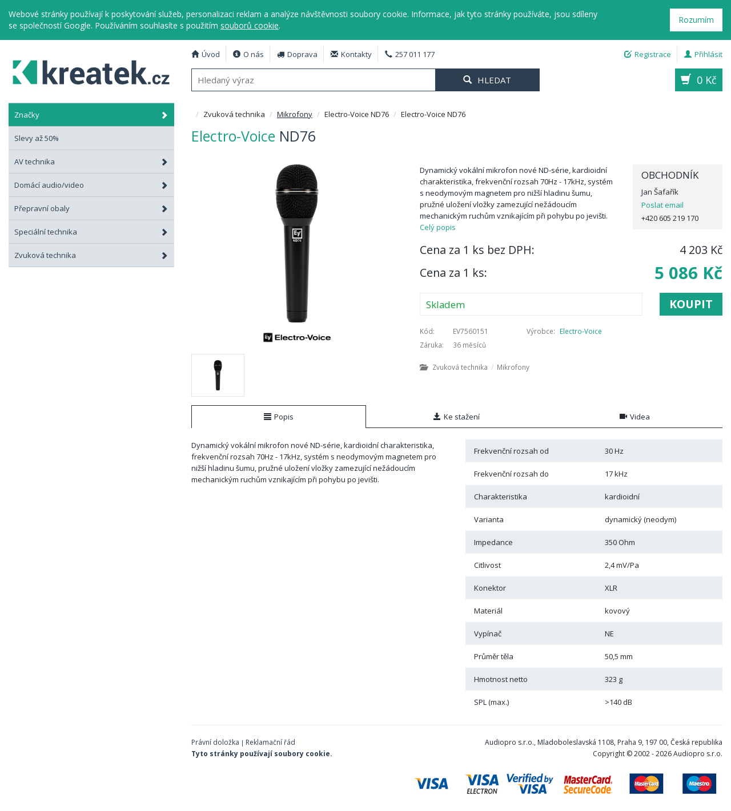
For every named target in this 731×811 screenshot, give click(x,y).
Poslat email (662, 205)
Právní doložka (215, 742)
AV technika (91, 161)
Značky (91, 115)
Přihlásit (703, 54)
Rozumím (696, 19)
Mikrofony (294, 114)
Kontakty (351, 54)
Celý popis (438, 227)
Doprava (297, 54)
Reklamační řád (270, 742)
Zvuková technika (91, 255)
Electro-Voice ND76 (86, 71)
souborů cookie (249, 25)
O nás (248, 54)
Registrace (647, 54)
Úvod (205, 54)
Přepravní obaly (91, 208)
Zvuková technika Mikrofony (474, 367)
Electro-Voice (581, 331)
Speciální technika (91, 232)
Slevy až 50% (36, 138)
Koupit (691, 304)
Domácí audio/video (91, 185)
